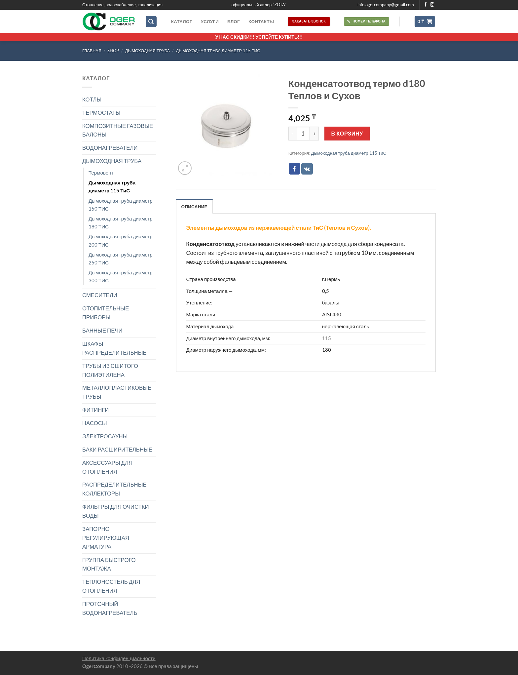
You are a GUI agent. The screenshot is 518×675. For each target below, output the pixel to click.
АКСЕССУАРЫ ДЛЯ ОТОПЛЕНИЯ (107, 467)
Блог (233, 21)
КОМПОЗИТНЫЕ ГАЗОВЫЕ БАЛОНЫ (117, 130)
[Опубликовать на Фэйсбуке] (294, 169)
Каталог (181, 21)
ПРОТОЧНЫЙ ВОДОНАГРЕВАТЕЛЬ (109, 608)
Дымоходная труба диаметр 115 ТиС (218, 50)
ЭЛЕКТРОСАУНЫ (105, 436)
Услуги (210, 21)
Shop (113, 50)
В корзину (347, 133)
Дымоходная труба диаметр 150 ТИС (121, 205)
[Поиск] (151, 21)
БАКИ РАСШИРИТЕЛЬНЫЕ (117, 449)
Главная (91, 50)
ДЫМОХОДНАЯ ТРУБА (147, 50)
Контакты (261, 21)
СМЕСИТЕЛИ (99, 295)
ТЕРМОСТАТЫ (101, 112)
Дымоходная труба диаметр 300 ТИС (121, 276)
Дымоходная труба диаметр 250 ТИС (121, 258)
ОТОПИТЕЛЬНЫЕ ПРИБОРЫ (105, 313)
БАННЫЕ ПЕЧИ (102, 330)
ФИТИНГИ (95, 409)
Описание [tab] (194, 206)
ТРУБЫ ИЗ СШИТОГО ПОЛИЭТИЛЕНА (110, 370)
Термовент (101, 173)
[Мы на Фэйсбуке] (426, 5)
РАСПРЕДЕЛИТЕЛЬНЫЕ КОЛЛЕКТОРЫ (114, 489)
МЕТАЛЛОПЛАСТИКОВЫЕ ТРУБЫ (116, 392)
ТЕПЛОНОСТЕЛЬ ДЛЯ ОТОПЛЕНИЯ (111, 586)
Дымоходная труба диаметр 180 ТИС (121, 222)
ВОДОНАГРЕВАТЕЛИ (110, 147)
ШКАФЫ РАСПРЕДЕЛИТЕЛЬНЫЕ (114, 348)
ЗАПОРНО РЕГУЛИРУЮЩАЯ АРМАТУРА (105, 537)
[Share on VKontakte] (307, 169)
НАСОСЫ (94, 422)
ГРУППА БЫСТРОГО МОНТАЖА (109, 564)
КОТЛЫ (91, 99)
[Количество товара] (303, 133)
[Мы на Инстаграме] (432, 5)
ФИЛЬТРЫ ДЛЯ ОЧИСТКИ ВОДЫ (115, 511)
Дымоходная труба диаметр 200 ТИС (121, 240)
